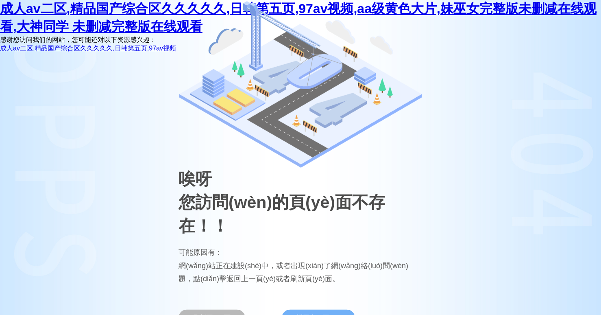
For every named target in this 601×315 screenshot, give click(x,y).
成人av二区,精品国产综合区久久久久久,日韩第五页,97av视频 (88, 48)
